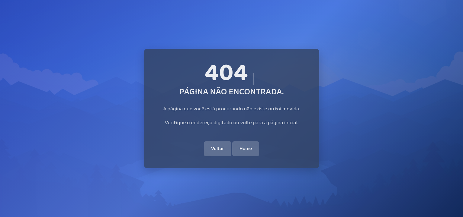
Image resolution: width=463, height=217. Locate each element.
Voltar (217, 149)
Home (246, 149)
